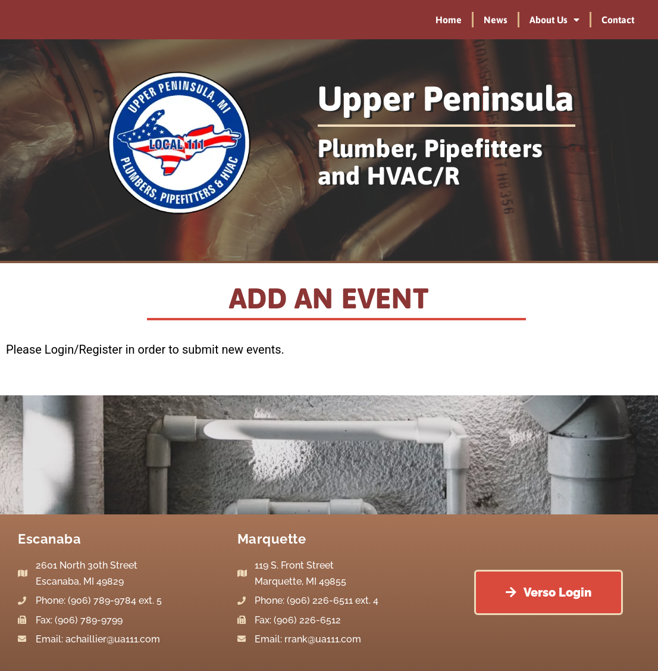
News (495, 19)
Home (448, 19)
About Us (554, 19)
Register (100, 349)
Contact (617, 19)
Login (59, 349)
